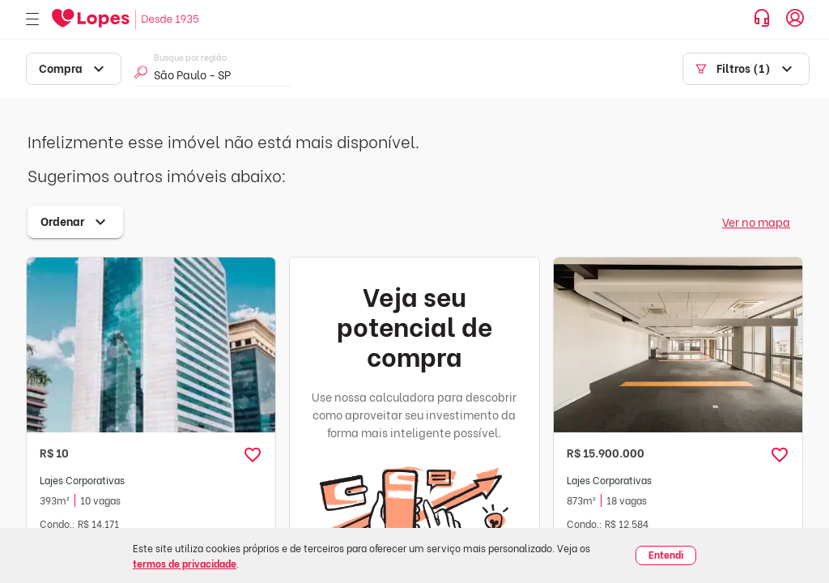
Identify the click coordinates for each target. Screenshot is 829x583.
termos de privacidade (184, 563)
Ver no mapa (756, 221)
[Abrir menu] (32, 19)
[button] (252, 455)
